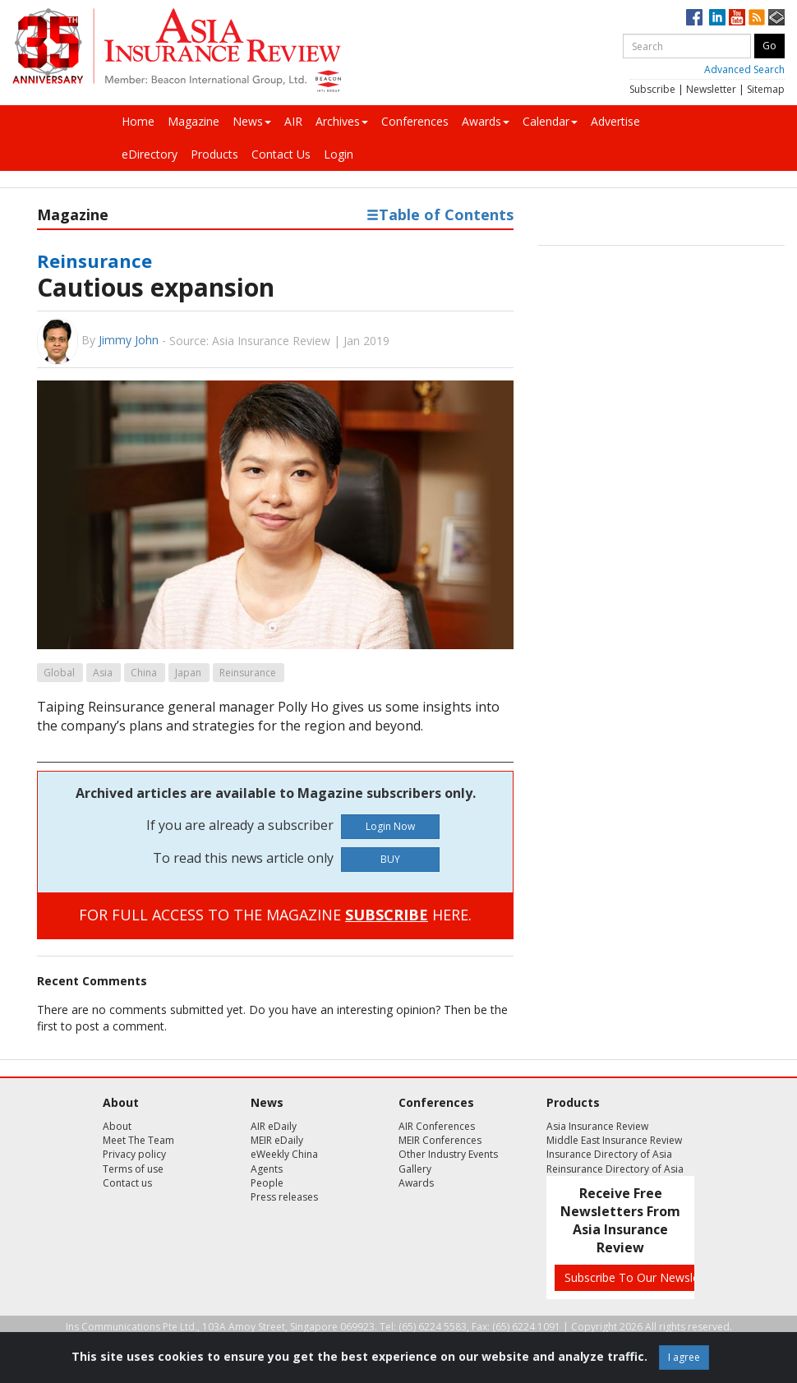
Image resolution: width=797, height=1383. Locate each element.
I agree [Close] (684, 1357)
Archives (342, 121)
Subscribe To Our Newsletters (644, 1277)
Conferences (415, 121)
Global (59, 673)
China (144, 673)
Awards (485, 121)
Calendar (550, 121)
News (252, 121)
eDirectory (149, 154)
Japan (188, 673)
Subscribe (652, 89)
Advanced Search (744, 69)
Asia (103, 673)
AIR (293, 121)
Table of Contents (440, 214)
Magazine (193, 121)
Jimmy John (129, 340)
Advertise (615, 121)
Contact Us (281, 154)
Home (138, 121)
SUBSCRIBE (386, 914)
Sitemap (766, 89)
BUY (390, 859)
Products (214, 154)
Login (338, 154)
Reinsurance (94, 260)
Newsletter (711, 89)
